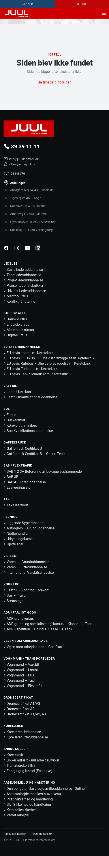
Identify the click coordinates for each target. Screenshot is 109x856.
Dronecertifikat (18, 697)
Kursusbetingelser (15, 833)
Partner (27, 3)
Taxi (7, 499)
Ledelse (10, 263)
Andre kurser (16, 749)
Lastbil (10, 385)
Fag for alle (15, 313)
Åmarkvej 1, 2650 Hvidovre (28, 214)
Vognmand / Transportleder (29, 658)
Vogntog (12, 584)
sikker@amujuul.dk (19, 164)
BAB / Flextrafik (18, 465)
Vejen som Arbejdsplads (26, 641)
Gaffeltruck (15, 442)
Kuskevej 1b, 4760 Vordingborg (31, 230)
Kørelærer (13, 726)
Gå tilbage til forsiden (54, 82)
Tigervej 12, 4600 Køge (25, 198)
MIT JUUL (82, 3)
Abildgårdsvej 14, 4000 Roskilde (31, 190)
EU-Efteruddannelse (22, 347)
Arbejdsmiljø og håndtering (29, 782)
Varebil (10, 556)
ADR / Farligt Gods (20, 612)
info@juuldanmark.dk (21, 159)
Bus (7, 409)
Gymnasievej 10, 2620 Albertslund (33, 222)
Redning (11, 517)
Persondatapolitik (41, 833)
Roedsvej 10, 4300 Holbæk (28, 206)
